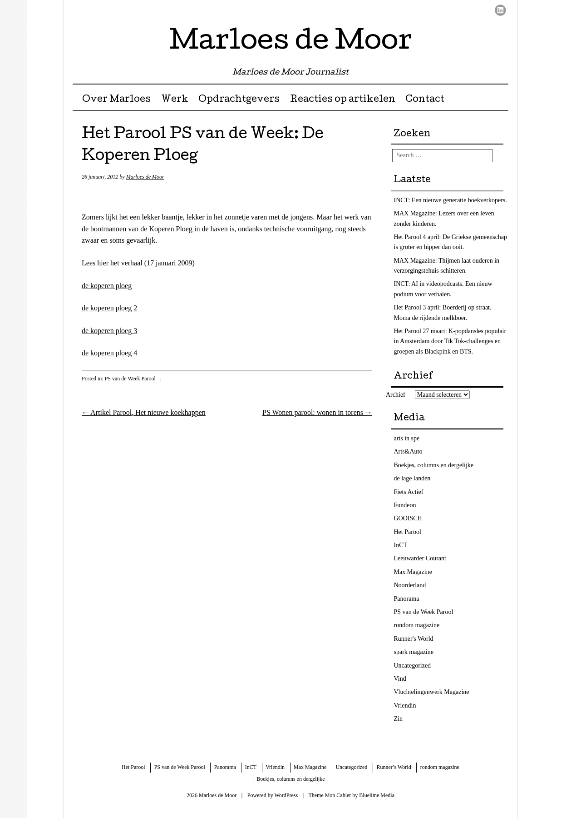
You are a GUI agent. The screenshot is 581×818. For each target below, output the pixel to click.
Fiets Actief (408, 492)
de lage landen (412, 478)
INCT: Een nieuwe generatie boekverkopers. (450, 200)
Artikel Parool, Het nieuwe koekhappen (144, 412)
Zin (398, 718)
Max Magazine (413, 572)
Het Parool (407, 532)
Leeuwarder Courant (420, 558)
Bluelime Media (376, 795)
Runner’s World (393, 767)
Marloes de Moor (290, 42)
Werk (174, 100)
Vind (400, 678)
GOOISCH (408, 518)
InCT (401, 545)
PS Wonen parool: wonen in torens (317, 412)
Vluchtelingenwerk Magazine (431, 691)
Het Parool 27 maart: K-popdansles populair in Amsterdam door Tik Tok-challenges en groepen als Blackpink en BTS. (450, 341)
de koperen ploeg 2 (109, 308)
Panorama (406, 598)
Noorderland (410, 585)
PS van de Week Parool (130, 378)
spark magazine (413, 651)
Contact (424, 100)
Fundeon (405, 505)
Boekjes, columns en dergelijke (433, 465)
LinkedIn (500, 10)
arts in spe (407, 438)
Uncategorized (412, 665)
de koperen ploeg (107, 285)
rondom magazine (417, 625)
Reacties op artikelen (342, 100)
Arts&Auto (408, 451)
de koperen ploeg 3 (109, 330)
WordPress (286, 795)
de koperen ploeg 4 (109, 353)
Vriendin (405, 705)
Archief (395, 394)
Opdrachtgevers (239, 100)
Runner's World (413, 638)
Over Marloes (116, 100)
